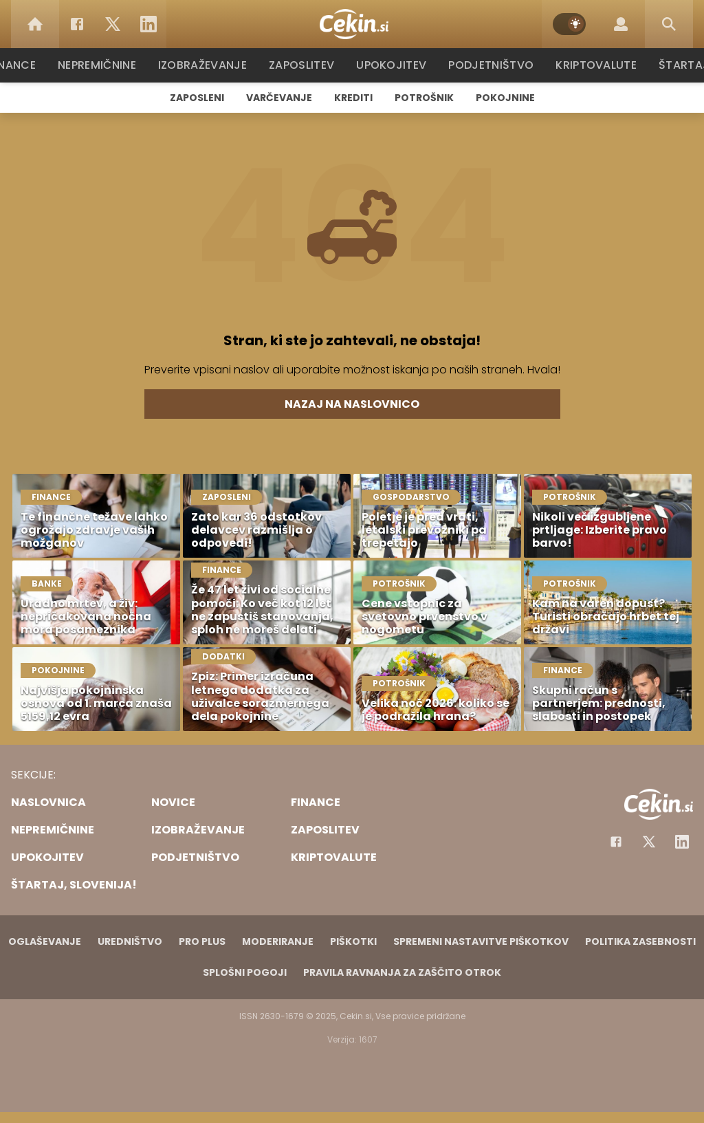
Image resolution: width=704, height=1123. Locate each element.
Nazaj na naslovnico (352, 404)
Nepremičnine (104, 65)
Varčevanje (279, 98)
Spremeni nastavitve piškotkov (481, 941)
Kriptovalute (594, 65)
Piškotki (353, 941)
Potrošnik (424, 98)
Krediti (353, 98)
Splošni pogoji (245, 972)
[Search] (669, 24)
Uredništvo (130, 941)
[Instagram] (682, 842)
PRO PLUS (202, 941)
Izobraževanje (209, 65)
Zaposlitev (306, 65)
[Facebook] (77, 24)
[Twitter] (113, 24)
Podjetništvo (491, 65)
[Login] (621, 24)
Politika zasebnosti (640, 941)
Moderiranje (278, 941)
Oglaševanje (44, 941)
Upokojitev (394, 65)
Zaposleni (197, 98)
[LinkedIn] (148, 24)
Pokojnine (505, 98)
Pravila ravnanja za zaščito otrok (402, 972)
